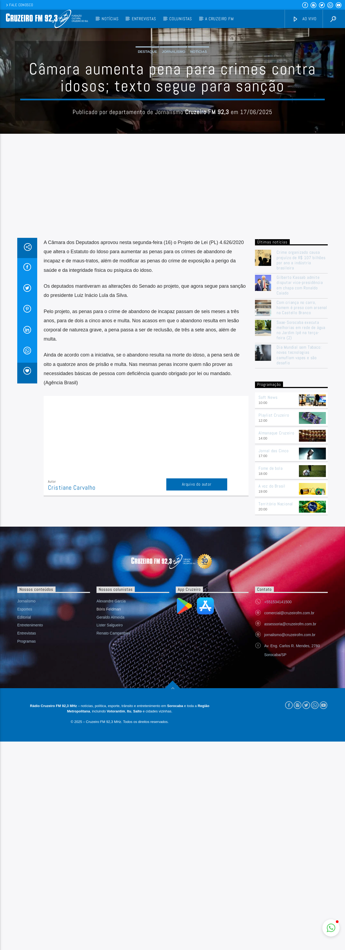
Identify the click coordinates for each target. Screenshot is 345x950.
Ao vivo (304, 19)
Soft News (268, 506)
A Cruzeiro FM (219, 19)
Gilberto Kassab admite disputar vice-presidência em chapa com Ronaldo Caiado (300, 394)
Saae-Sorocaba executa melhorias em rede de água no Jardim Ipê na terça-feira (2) (301, 439)
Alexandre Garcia (111, 710)
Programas (26, 750)
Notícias (110, 19)
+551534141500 (278, 711)
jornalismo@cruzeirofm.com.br (289, 744)
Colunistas (180, 19)
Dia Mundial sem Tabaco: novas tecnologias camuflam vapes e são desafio (299, 464)
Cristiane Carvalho (71, 597)
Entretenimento (30, 734)
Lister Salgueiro (109, 734)
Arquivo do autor (197, 593)
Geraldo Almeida (110, 726)
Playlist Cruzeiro (273, 524)
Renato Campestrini (113, 742)
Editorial (24, 726)
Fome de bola (270, 577)
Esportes (24, 718)
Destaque (147, 106)
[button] (331, 928)
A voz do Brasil (271, 595)
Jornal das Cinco (273, 560)
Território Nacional (275, 613)
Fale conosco (19, 4)
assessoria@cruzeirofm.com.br (290, 733)
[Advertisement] (172, 306)
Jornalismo (173, 106)
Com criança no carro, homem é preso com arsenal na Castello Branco (302, 416)
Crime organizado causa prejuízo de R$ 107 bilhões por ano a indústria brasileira (301, 369)
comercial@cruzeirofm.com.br (289, 722)
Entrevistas (144, 19)
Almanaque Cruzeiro (276, 542)
